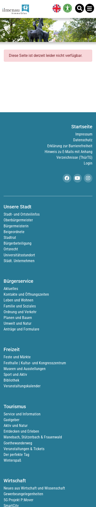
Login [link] (88, 163)
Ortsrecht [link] (11, 249)
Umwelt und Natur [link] (17, 323)
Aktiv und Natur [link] (16, 425)
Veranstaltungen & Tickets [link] (24, 449)
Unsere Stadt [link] (17, 207)
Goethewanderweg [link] (18, 443)
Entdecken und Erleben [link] (21, 431)
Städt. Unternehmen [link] (19, 261)
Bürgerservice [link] (18, 281)
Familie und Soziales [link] (20, 306)
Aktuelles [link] (11, 288)
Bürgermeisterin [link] (16, 226)
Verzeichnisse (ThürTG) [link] (74, 157)
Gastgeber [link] (11, 420)
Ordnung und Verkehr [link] (20, 312)
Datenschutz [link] (82, 140)
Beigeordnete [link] (14, 232)
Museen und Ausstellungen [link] (25, 368)
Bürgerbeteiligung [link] (17, 243)
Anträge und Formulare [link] (21, 329)
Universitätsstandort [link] (19, 255)
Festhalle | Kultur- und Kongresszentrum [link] (35, 363)
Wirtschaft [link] (15, 480)
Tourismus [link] (15, 406)
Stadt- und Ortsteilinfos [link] (22, 214)
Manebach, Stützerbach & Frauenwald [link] (33, 437)
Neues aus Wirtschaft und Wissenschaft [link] (34, 488)
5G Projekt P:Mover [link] (18, 500)
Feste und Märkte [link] (17, 357)
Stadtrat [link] (10, 237)
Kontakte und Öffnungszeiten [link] (26, 294)
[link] (56, 9)
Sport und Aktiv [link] (15, 374)
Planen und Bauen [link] (18, 317)
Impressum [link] (83, 134)
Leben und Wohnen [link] (18, 300)
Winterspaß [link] (12, 460)
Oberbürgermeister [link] (18, 220)
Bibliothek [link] (11, 380)
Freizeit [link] (12, 349)
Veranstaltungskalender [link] (22, 386)
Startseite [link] (81, 127)
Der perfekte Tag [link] (16, 454)
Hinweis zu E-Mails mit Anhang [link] (68, 151)
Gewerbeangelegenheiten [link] (23, 494)
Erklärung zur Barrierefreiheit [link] (69, 146)
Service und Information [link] (22, 414)
